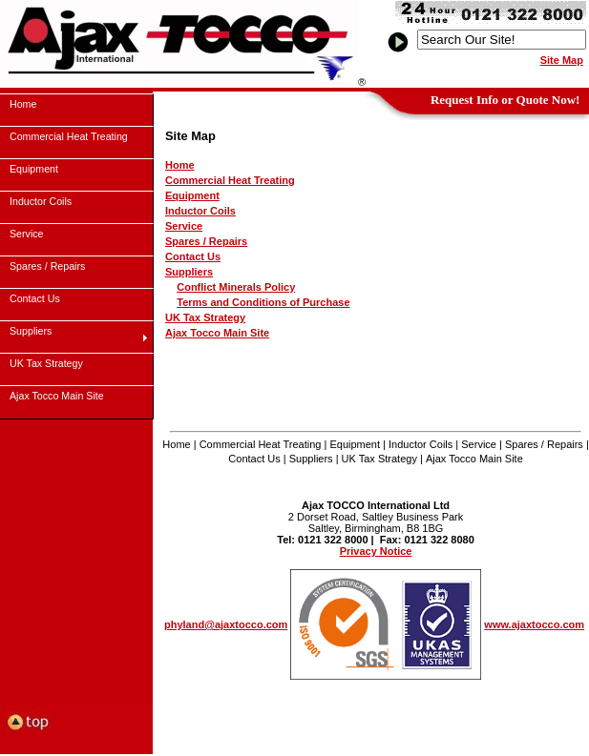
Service (183, 226)
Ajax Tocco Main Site (217, 332)
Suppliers (189, 271)
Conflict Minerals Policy (236, 287)
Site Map (561, 60)
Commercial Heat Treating (230, 180)
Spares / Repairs (206, 241)
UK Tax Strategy (205, 317)
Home (180, 165)
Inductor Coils (200, 210)
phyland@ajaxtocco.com (225, 624)
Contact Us (193, 256)
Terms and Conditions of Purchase (263, 302)
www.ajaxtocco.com (534, 624)
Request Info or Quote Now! (505, 99)
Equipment (192, 195)
